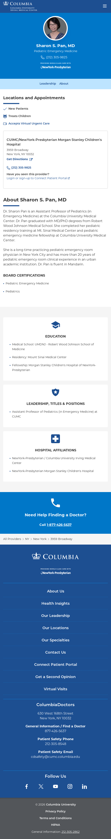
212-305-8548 (55, 744)
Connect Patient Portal (55, 665)
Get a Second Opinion (55, 677)
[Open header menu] (105, 5)
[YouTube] (55, 786)
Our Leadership (55, 616)
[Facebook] (27, 786)
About (63, 84)
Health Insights (55, 604)
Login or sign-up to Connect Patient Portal (37, 178)
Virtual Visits (55, 689)
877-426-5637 (55, 731)
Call (55, 525)
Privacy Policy (55, 811)
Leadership (48, 84)
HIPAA (55, 825)
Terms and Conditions (55, 818)
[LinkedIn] (84, 786)
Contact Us (55, 653)
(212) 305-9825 (56, 57)
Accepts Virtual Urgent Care (29, 123)
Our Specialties (55, 640)
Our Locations (55, 628)
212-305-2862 (71, 832)
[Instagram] (70, 786)
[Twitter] (41, 786)
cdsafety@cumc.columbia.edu (55, 757)
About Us (55, 591)
